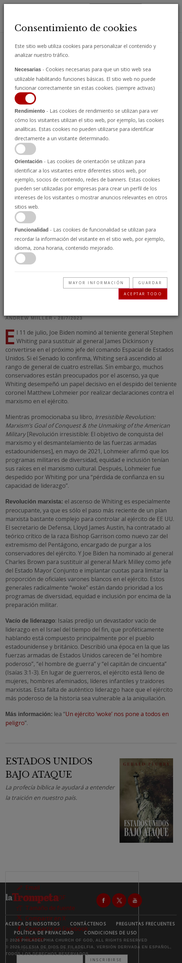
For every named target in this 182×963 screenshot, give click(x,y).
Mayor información (96, 282)
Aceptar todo (143, 293)
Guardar (150, 282)
